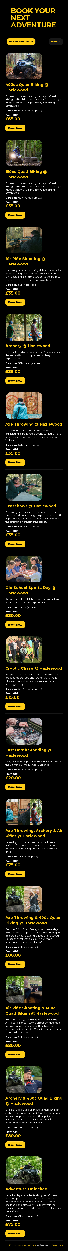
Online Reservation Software (22, 1245)
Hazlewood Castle (21, 41)
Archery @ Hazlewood (27, 346)
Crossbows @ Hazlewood (30, 506)
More (55, 41)
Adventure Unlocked (26, 1189)
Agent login (57, 1245)
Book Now (15, 128)
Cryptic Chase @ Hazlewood (33, 668)
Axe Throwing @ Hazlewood (33, 424)
